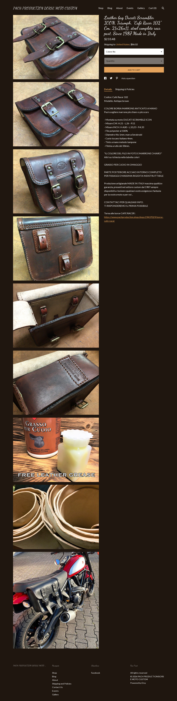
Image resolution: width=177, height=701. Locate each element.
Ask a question (128, 78)
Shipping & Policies (124, 89)
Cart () (152, 8)
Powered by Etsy (138, 683)
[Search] (163, 8)
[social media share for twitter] (111, 78)
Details (108, 89)
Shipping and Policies (61, 683)
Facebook (95, 673)
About (119, 8)
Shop (100, 8)
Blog (109, 8)
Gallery (141, 8)
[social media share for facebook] (105, 78)
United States (123, 44)
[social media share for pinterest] (117, 78)
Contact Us (57, 687)
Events (130, 8)
